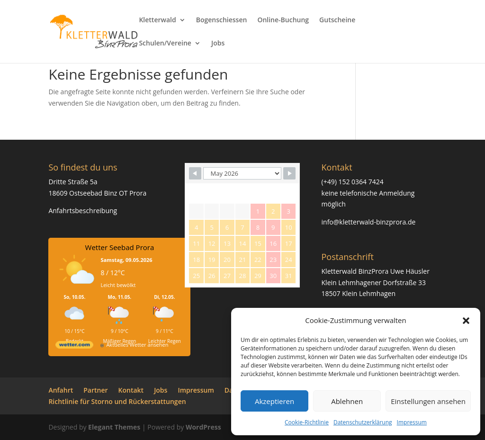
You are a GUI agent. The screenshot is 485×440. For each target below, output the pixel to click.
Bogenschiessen (221, 20)
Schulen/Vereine (165, 43)
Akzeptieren (274, 401)
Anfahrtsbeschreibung (82, 210)
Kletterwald (157, 20)
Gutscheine (337, 20)
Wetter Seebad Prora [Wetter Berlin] (119, 247)
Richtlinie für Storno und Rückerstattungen (117, 401)
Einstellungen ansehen (428, 401)
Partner (95, 390)
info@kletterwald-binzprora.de (369, 221)
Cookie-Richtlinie (307, 422)
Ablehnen (347, 401)
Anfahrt (60, 390)
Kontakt (131, 390)
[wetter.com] (74, 346)
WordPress (203, 426)
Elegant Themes (114, 426)
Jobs (218, 43)
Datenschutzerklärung (362, 422)
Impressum (412, 422)
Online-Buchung (283, 20)
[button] (466, 320)
